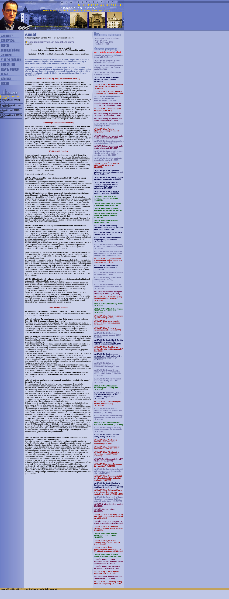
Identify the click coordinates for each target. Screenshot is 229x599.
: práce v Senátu (100, 40)
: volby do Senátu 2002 (103, 42)
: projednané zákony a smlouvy (107, 38)
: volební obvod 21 (101, 44)
